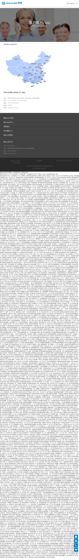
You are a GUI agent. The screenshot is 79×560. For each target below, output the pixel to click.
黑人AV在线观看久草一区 (12, 234)
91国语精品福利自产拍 (60, 354)
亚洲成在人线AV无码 (49, 211)
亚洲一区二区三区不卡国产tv (63, 467)
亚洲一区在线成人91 (70, 441)
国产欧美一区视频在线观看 (59, 276)
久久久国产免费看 (38, 489)
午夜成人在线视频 (25, 368)
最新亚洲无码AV (55, 433)
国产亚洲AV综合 (67, 218)
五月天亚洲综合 (69, 557)
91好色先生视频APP (71, 223)
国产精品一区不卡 (23, 273)
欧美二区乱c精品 (31, 555)
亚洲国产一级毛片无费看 (6, 349)
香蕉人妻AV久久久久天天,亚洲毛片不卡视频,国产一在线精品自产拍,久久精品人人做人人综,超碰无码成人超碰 (29, 176)
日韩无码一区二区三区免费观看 (53, 526)
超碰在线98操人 (35, 368)
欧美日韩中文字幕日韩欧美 (64, 228)
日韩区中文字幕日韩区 (25, 460)
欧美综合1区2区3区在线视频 (32, 373)
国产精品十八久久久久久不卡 (27, 417)
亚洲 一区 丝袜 (33, 191)
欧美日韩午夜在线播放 (13, 339)
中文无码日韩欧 (40, 423)
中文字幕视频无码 (51, 363)
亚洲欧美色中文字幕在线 (6, 308)
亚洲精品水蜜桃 (36, 257)
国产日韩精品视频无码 (24, 520)
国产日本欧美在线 (28, 508)
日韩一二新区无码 (29, 559)
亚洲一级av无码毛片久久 (45, 533)
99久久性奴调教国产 (13, 198)
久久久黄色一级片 (17, 414)
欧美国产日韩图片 (32, 346)
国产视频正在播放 (66, 327)
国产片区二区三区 (22, 453)
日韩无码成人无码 (36, 460)
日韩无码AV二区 (34, 504)
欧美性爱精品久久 (62, 273)
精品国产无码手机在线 (42, 554)
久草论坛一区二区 (19, 475)
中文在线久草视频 (70, 547)
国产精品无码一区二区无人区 (35, 530)
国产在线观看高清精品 (66, 511)
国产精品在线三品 (63, 302)
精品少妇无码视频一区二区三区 (49, 257)
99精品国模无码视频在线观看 (10, 552)
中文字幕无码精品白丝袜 (32, 259)
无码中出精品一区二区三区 (46, 389)
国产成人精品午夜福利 (52, 356)
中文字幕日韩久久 (21, 247)
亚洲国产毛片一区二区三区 (49, 543)
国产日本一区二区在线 (48, 295)
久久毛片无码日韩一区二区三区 (48, 445)
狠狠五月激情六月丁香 (72, 295)
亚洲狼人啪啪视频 (44, 443)
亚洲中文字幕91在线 (31, 218)
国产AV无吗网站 (11, 436)
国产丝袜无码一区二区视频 (51, 254)
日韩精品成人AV (20, 543)
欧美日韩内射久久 (12, 240)
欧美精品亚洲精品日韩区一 (46, 312)
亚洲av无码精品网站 (39, 559)
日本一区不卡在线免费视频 (47, 256)
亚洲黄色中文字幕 (18, 426)
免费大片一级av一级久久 (57, 322)
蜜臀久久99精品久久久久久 (63, 332)
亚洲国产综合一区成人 (43, 482)
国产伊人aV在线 (69, 389)
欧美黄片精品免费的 (71, 407)
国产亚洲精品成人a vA (8, 469)
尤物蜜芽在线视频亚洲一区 (50, 220)
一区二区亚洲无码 (15, 317)
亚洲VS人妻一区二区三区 (34, 397)
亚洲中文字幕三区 (68, 251)
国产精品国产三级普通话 (59, 191)
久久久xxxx (71, 460)
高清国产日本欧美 (30, 193)
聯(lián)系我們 (40, 137)
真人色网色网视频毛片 (57, 518)
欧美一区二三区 (60, 441)
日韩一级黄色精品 (26, 479)
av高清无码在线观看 (13, 188)
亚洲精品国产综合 (52, 268)
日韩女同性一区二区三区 (15, 208)
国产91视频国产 (17, 251)
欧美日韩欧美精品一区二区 (44, 191)
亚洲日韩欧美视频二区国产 (54, 305)
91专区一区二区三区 (29, 360)
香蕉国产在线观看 (62, 377)
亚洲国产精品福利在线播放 (57, 358)
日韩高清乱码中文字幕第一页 (49, 491)
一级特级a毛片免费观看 (21, 535)
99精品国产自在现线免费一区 (44, 183)
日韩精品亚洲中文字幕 (14, 496)
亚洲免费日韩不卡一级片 (14, 354)
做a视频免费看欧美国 (20, 353)
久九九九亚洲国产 (47, 251)
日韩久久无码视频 (43, 361)
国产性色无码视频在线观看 (53, 380)
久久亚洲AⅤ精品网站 (23, 474)
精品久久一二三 (26, 506)
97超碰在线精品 (52, 377)
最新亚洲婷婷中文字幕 (14, 225)
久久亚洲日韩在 (74, 242)
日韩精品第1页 (48, 261)
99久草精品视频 (26, 354)
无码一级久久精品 (36, 322)
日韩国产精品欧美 (33, 324)
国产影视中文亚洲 (55, 503)
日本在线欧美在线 (40, 414)
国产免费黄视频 (67, 285)
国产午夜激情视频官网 (61, 232)
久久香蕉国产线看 (48, 354)
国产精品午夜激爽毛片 (19, 457)
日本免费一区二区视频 (16, 194)
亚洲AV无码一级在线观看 (8, 424)
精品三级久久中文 (30, 271)
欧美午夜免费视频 (65, 400)
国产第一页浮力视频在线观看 (34, 288)
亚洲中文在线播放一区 (53, 509)
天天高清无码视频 (12, 331)
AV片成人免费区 (50, 559)
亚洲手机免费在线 (34, 448)
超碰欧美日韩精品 (32, 274)
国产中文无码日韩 (28, 264)
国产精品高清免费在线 (67, 368)
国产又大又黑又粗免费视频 (25, 210)
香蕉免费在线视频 (36, 235)
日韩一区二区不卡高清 (69, 286)
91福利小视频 (9, 319)
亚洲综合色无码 (61, 445)
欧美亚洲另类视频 (68, 533)
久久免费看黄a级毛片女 (67, 472)
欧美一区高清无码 (52, 281)
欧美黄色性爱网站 (72, 349)
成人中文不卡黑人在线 (21, 274)
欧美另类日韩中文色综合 (38, 395)
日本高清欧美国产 (28, 327)
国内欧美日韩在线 (53, 293)
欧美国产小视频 (63, 346)
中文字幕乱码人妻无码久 (16, 280)
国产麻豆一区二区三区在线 (59, 365)
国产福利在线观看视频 (14, 528)
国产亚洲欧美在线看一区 (43, 402)
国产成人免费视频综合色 (32, 349)
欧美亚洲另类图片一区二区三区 (8, 297)
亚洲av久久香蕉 (12, 315)
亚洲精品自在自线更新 (37, 354)
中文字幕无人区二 (11, 239)
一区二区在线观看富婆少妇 (43, 303)
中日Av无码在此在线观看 (41, 200)
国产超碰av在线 (46, 322)
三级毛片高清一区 (48, 348)
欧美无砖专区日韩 (65, 402)
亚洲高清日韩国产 (36, 416)
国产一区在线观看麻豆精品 (46, 494)
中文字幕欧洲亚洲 (47, 552)
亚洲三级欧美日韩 (45, 358)
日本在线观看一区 (72, 334)
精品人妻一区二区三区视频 (31, 276)
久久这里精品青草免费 (37, 348)
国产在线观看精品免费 (10, 312)
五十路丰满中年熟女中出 (37, 470)
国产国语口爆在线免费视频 (39, 412)
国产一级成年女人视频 (52, 237)
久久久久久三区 (52, 264)
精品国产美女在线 (70, 552)
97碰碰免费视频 (52, 336)
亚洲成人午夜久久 (65, 319)
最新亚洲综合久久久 (49, 331)
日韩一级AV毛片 (30, 302)
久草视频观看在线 (37, 251)
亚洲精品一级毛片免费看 (13, 549)
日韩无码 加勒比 (13, 310)
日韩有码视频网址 (23, 324)
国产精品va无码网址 (26, 406)
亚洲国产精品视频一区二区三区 (44, 249)
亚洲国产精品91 (46, 399)
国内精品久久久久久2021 (40, 521)
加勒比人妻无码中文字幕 (61, 186)
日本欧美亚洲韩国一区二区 (33, 314)
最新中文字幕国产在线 (28, 525)
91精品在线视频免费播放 (40, 343)
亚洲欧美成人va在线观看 (30, 266)
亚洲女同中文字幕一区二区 (9, 235)
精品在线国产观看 (60, 223)
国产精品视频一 (14, 428)
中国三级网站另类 (6, 492)
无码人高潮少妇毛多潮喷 (27, 203)
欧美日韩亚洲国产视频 (9, 218)
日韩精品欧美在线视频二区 (11, 254)
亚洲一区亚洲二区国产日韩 (53, 337)
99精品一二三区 (54, 346)
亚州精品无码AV (41, 465)
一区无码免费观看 (21, 334)
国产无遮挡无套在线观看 (71, 390)
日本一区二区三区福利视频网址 (45, 234)
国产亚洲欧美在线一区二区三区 (17, 346)
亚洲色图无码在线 (62, 264)
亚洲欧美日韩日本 (23, 431)
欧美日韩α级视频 (54, 242)
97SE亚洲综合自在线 (12, 223)
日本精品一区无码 (8, 487)
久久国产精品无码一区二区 (28, 528)
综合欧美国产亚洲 (54, 550)
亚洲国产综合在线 (48, 537)
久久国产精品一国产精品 (43, 463)
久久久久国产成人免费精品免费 (62, 494)
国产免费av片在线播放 (52, 492)
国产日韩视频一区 (33, 389)
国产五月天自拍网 (47, 208)
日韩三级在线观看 (31, 523)
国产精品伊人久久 (19, 419)
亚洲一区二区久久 (35, 297)
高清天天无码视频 (56, 327)
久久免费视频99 (13, 431)
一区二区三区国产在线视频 (55, 475)
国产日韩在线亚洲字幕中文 (27, 196)
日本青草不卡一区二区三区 (26, 489)
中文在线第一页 (19, 337)
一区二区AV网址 (44, 307)
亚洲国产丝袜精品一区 (64, 320)
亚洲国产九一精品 (64, 217)
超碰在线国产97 (57, 244)
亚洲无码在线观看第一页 (13, 329)
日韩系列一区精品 (29, 286)
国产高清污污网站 (20, 218)
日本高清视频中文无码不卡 (18, 511)
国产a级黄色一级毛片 (64, 257)
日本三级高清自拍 (42, 274)
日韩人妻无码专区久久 (59, 183)
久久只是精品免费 (63, 220)
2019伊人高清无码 (30, 513)
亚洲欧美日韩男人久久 (33, 480)
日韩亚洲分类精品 (38, 261)
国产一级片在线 (50, 406)
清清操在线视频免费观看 (68, 477)
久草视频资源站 (21, 298)
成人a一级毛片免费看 (19, 349)
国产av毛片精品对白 (8, 475)
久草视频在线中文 (54, 452)
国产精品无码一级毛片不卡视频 (47, 324)
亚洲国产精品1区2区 (57, 278)
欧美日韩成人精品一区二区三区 (58, 457)
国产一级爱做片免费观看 (35, 431)
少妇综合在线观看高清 (11, 515)
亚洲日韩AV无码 (37, 208)
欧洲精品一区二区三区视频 (51, 269)
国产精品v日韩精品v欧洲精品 (12, 491)
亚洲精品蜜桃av (52, 274)
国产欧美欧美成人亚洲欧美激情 (16, 526)
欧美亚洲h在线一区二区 (9, 334)
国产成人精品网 (42, 421)
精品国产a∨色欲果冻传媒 (24, 484)
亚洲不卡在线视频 (53, 387)
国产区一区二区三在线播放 (7, 337)
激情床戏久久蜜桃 (45, 227)
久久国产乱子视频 (67, 419)
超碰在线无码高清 (9, 358)
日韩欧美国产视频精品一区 (9, 232)
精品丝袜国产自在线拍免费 (39, 462)
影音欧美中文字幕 (32, 377)
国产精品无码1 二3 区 (60, 458)
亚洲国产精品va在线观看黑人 (22, 538)
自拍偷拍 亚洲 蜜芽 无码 (66, 235)
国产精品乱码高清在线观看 (45, 184)
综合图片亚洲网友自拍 (46, 349)
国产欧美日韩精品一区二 (29, 194)
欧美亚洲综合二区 (40, 528)
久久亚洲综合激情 (41, 417)
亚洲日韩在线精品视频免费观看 (46, 429)
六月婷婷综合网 (4, 242)
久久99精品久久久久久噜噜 (17, 177)
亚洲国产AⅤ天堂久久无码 (39, 305)
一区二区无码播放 (6, 203)
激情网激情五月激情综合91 (26, 409)
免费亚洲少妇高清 (5, 317)
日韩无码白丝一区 (55, 368)
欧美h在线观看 (55, 303)
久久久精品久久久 (60, 431)
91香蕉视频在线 (4, 196)
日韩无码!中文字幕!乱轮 (35, 273)
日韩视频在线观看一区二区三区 (42, 179)
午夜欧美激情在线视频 (30, 426)
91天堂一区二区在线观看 (59, 215)
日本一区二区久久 (41, 394)
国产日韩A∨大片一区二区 (42, 438)
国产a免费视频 (19, 266)
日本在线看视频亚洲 (52, 239)
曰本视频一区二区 (63, 385)
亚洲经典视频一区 (70, 358)
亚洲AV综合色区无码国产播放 (56, 499)
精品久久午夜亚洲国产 (14, 406)
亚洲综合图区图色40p (9, 365)
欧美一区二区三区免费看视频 (60, 300)
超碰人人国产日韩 (25, 549)
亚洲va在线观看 (29, 475)
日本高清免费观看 (28, 208)
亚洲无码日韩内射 (71, 290)
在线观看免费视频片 (20, 397)
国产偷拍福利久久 (38, 508)
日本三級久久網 (61, 543)
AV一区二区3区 (47, 453)
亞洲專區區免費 (51, 421)
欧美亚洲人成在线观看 (29, 414)
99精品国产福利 (21, 315)
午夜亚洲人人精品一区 (10, 484)
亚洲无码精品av (38, 225)
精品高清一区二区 (65, 205)
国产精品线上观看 (59, 508)
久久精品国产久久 (14, 509)
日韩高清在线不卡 (49, 186)
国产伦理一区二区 (43, 474)
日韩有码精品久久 (64, 242)
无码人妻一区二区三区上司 (30, 387)
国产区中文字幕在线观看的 (9, 298)
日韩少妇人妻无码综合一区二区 (17, 292)
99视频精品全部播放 (37, 498)
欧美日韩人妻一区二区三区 (35, 535)
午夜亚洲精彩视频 (6, 412)
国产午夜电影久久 (51, 228)
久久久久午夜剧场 (62, 373)
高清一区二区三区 (29, 518)
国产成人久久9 (54, 385)
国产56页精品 (63, 194)
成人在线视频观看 (32, 421)
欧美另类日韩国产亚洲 (27, 252)
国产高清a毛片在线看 (27, 407)
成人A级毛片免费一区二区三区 (44, 426)
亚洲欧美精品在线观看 (19, 183)
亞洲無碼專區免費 (60, 538)
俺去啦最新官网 (33, 365)
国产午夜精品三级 (48, 535)
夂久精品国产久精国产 (37, 211)
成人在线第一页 (64, 487)
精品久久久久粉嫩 (65, 509)
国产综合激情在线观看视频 (33, 315)
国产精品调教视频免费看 (12, 343)
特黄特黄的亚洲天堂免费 (63, 363)
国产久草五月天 (21, 423)
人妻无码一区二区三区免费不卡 (11, 441)
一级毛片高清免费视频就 (71, 315)
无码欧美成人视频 (57, 496)
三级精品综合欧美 (26, 516)
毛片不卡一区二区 (42, 266)
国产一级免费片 (74, 336)
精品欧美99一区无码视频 (39, 281)
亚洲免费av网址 (69, 222)
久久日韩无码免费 (44, 320)
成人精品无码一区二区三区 (45, 375)
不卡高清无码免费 (53, 513)
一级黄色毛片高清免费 (44, 503)
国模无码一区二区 (10, 227)
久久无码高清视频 (24, 400)
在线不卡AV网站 (64, 452)
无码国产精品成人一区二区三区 (37, 363)
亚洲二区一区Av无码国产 (13, 252)
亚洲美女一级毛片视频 (15, 506)
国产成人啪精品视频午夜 (54, 252)
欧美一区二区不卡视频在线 (44, 280)
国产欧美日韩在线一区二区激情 (40, 383)
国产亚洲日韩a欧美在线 (46, 292)
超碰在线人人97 (27, 412)
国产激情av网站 (45, 436)
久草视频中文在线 (42, 336)
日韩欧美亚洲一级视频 (52, 465)
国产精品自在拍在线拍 (51, 213)
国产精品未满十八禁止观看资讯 (18, 377)
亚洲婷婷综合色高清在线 (18, 394)
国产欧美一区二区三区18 (69, 249)
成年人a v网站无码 (45, 472)
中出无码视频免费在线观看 (9, 411)
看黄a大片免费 (70, 504)
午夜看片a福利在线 (20, 302)
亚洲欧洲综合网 (48, 244)
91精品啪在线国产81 (22, 389)
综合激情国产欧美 (11, 474)
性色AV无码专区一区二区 (53, 528)
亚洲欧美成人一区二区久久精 (45, 263)
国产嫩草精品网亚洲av (25, 383)
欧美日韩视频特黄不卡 (60, 515)
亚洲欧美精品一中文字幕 (26, 268)
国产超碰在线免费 (43, 217)
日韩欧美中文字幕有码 (14, 463)
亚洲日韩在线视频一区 (38, 186)
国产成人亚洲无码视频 (58, 314)
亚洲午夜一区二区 (33, 320)
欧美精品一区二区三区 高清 (7, 244)
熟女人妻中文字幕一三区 (56, 486)
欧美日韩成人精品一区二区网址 (29, 317)
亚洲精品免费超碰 (15, 205)
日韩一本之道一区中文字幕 (21, 363)
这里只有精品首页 (71, 191)
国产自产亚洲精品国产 (45, 247)
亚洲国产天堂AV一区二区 (27, 501)
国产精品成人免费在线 (16, 477)
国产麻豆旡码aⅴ (58, 426)
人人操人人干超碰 (22, 402)
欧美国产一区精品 (71, 429)
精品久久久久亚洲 (45, 540)
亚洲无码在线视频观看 (19, 193)
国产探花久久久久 (40, 286)
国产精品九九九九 (31, 511)
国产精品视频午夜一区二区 (31, 308)
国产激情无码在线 (44, 486)
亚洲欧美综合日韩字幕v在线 (28, 441)
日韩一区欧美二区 (36, 491)
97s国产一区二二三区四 (62, 310)
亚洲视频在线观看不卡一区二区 (57, 181)
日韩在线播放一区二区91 (26, 343)
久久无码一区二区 (17, 429)
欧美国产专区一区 (25, 491)
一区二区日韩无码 (48, 508)
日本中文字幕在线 (29, 269)
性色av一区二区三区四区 (15, 263)
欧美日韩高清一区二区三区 (9, 261)
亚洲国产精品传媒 (18, 319)
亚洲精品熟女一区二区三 (39, 228)
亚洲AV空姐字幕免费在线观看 (38, 440)
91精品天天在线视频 (69, 475)
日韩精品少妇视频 (63, 395)
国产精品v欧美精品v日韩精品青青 (46, 467)
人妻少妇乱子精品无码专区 (9, 389)
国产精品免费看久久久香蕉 (41, 203)
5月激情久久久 (26, 348)
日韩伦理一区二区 (17, 412)
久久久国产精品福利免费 (25, 228)
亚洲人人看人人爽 (11, 201)
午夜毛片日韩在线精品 (65, 474)
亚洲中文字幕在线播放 (31, 547)
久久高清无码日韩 (6, 438)
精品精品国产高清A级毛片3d (15, 327)
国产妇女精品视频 (34, 339)
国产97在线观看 (29, 457)
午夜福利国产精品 (58, 537)
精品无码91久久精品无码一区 (28, 463)
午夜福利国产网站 (65, 440)
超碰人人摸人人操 (51, 414)
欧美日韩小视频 (38, 407)
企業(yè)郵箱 (16, 164)
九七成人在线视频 (18, 276)
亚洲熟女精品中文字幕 (35, 223)
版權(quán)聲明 (15, 162)
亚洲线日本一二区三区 (33, 307)
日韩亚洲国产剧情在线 (25, 498)
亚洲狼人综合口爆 (37, 404)
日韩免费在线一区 (23, 191)
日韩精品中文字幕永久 (11, 307)
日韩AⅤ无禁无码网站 (69, 196)
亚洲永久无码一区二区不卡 (25, 450)
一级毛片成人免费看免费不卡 (50, 198)
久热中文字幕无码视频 (57, 540)
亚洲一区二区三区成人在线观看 (29, 361)
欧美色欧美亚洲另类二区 (12, 285)
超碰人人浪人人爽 (64, 293)
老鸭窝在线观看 (72, 395)
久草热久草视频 (67, 542)
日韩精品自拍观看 (56, 446)
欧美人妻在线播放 (49, 329)
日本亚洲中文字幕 (17, 387)
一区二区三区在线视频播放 (23, 244)
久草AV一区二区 (59, 317)
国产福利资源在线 (65, 225)
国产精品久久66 (11, 537)
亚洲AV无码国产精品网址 (32, 293)
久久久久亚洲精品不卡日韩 (57, 383)
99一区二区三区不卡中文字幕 (57, 523)
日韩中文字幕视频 (64, 303)
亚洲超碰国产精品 (58, 411)
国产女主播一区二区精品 (21, 300)
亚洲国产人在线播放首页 (18, 259)
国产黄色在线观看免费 (57, 218)
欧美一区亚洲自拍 (30, 446)
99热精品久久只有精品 (23, 232)
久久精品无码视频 (56, 399)
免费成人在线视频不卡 (56, 455)
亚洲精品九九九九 (23, 223)
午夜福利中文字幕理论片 (44, 365)
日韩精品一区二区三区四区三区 (55, 382)
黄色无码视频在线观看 (40, 366)
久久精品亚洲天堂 (11, 402)
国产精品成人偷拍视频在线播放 (55, 394)
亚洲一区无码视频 (6, 404)
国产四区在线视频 (70, 406)
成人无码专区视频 (66, 252)
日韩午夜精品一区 (11, 385)
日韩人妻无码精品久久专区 (17, 378)
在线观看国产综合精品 (25, 305)
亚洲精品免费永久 (30, 554)
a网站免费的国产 (37, 496)
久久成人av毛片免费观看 (71, 240)
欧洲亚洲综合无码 (64, 254)
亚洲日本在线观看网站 (54, 266)
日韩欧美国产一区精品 (19, 249)
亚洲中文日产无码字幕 (72, 412)
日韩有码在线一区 (62, 521)
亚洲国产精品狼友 (41, 378)
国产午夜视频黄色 (25, 215)
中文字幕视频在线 (51, 378)
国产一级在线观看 (61, 378)
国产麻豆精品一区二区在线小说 (12, 545)
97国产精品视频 (50, 317)
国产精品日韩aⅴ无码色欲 (72, 394)
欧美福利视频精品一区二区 (14, 470)
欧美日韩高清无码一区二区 (10, 184)
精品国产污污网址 (48, 515)
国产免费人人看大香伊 (42, 360)
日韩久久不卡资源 (65, 528)
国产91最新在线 (10, 559)
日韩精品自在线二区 (18, 356)
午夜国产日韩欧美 (22, 385)
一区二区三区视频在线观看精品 (42, 344)
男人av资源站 (41, 317)
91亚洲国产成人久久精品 (14, 525)
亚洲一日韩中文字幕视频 (20, 487)
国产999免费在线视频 (40, 196)
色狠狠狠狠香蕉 (51, 434)
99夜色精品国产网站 (57, 453)
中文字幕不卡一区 (24, 339)
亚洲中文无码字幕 (43, 377)
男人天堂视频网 (26, 211)
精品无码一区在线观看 (59, 184)
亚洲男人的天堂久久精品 (44, 246)
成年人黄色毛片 (12, 186)
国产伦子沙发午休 (5, 494)
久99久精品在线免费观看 (44, 547)
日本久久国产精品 (16, 211)
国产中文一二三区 (63, 268)
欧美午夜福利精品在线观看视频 (62, 484)
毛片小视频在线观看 (67, 353)
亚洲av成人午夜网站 (61, 414)
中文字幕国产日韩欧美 (43, 242)
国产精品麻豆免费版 (69, 549)
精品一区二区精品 (34, 232)
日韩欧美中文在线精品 (11, 450)
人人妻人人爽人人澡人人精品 (69, 531)
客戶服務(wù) (40, 133)
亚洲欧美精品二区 (58, 533)
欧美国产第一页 (68, 486)
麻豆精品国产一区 (56, 477)
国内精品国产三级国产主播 (16, 465)
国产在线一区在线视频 (39, 237)
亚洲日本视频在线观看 (72, 375)
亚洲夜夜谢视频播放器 (39, 201)
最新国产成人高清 (63, 554)
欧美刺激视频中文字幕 (45, 276)
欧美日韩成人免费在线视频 (66, 269)
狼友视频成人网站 (5, 205)
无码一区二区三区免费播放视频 (62, 525)
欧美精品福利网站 (15, 533)
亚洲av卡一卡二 (25, 533)
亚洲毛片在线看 (19, 559)
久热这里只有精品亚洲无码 (33, 298)
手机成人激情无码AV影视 (68, 506)
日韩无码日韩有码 (68, 540)
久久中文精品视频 (58, 348)
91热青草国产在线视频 (55, 443)
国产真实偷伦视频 (49, 525)
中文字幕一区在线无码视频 (43, 446)
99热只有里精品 (22, 184)
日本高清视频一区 (20, 303)
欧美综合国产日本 (5, 177)
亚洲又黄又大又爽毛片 (27, 496)
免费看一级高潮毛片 (13, 504)
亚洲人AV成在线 (48, 290)
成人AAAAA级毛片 (60, 256)
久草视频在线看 (4, 222)
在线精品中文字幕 (17, 508)
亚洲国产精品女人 (48, 484)
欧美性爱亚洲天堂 (60, 295)
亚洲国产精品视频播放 (55, 482)
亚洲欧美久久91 (21, 312)
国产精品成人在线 (72, 288)
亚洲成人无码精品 (9, 274)
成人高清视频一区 (70, 256)
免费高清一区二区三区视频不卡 (28, 428)
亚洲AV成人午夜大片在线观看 (67, 448)
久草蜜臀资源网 (21, 411)
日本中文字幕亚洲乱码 (62, 298)
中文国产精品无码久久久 (30, 503)
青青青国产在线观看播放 (33, 540)
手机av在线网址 (13, 443)
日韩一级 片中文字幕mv (10, 283)
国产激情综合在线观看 (42, 513)
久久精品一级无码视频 (32, 353)
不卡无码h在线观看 (52, 555)
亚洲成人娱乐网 (31, 402)
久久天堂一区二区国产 (23, 297)
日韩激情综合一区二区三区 (63, 211)
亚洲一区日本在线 (62, 361)
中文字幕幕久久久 (42, 428)
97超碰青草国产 (23, 320)
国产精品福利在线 (73, 194)
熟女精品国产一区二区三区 (29, 545)
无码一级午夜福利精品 (68, 443)
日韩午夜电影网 (31, 482)
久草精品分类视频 (53, 474)
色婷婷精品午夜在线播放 (12, 268)
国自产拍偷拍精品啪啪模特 (21, 448)
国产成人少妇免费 (33, 217)
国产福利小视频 (7, 181)
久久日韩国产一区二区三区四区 (32, 189)
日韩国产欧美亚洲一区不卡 (39, 509)
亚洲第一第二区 (4, 409)
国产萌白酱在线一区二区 (28, 557)
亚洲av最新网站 (33, 474)
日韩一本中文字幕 (30, 378)
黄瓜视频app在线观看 (13, 246)
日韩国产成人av (67, 426)
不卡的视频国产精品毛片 (46, 411)
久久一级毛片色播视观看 (47, 516)
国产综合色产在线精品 (49, 538)
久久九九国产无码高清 (41, 302)
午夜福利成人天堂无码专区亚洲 (39, 549)
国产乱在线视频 (43, 308)
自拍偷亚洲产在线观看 (37, 331)
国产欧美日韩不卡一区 (59, 450)
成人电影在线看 (58, 249)
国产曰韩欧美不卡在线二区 (55, 230)
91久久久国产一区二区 (53, 210)
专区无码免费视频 (30, 526)
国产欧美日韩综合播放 (66, 360)
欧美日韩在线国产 (32, 242)
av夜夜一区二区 (48, 450)
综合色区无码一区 (46, 314)
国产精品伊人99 (46, 416)
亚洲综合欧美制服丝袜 (25, 395)
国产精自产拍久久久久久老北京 (63, 189)
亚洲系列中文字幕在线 (43, 545)
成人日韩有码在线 (14, 305)
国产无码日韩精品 (52, 412)
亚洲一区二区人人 (33, 181)
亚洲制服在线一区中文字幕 (60, 208)
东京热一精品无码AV (54, 360)
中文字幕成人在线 (56, 472)
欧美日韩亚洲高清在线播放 (9, 295)
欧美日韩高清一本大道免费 (51, 498)
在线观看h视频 (54, 545)
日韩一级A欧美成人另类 (42, 385)
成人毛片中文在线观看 (32, 247)
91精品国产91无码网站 (30, 319)
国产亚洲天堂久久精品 (67, 177)
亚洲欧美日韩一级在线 (61, 460)
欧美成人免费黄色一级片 (57, 271)
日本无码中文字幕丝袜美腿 (63, 324)
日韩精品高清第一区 (48, 370)
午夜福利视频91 (68, 438)
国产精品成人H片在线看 (8, 303)
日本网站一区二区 (61, 351)
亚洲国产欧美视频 (32, 487)
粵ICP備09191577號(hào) (39, 170)
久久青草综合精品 (16, 557)
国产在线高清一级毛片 (20, 540)
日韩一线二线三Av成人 (48, 460)
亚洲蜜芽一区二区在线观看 (21, 351)
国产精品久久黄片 (31, 394)
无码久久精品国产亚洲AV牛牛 (48, 373)
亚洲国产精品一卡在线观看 (58, 416)
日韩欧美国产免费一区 (63, 489)
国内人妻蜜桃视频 (63, 203)
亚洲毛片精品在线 (5, 377)
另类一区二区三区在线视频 (53, 506)
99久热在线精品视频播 (70, 344)
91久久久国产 (28, 462)
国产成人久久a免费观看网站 (10, 460)
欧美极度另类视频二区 (44, 487)
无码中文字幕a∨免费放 (17, 200)
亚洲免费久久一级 (70, 339)
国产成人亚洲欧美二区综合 (43, 531)
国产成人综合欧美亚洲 (22, 278)
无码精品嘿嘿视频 (54, 480)
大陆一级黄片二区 (12, 472)
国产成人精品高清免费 (59, 552)
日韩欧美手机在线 (25, 329)
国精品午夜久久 (57, 261)
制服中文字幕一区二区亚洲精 (47, 310)
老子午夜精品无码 (66, 337)
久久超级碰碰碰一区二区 (40, 210)
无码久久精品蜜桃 (72, 492)
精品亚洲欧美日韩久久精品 (17, 554)
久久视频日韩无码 (55, 402)
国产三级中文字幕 (52, 521)
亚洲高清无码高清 (70, 329)
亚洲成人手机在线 (69, 280)
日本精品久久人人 (17, 492)
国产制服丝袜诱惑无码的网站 (16, 373)
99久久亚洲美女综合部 (14, 501)
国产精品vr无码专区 (37, 332)
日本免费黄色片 (50, 201)
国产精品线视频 (53, 320)
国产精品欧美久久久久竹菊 (30, 429)
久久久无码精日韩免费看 (38, 406)
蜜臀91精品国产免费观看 (52, 341)
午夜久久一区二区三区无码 (9, 455)
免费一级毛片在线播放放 (43, 334)
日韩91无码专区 (21, 399)
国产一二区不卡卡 (72, 365)
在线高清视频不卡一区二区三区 (67, 239)
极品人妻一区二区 (8, 276)
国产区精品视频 (43, 448)
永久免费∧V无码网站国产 (62, 516)
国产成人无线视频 (12, 499)
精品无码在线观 (41, 337)
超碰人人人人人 (71, 457)
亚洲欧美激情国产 (33, 310)
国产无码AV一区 (68, 325)
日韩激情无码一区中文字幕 (64, 343)
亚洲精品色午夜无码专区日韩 (25, 237)
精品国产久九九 (74, 446)
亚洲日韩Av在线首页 (58, 297)
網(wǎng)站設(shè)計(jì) (64, 162)
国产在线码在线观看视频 (46, 259)
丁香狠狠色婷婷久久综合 (57, 390)
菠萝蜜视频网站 (45, 235)
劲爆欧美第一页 (51, 409)
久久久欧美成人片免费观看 (32, 445)
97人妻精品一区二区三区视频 (42, 518)
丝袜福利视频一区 (10, 217)
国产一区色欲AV (21, 239)
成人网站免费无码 (24, 504)
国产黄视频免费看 (59, 222)
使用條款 (39, 162)
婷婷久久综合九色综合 (21, 452)
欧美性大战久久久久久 (58, 280)
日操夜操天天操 (8, 467)
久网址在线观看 (22, 371)
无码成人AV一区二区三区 (6, 269)
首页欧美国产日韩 (50, 557)
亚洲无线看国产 (54, 235)
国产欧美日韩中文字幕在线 (47, 339)
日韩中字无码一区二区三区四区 (65, 462)
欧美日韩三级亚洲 (27, 251)
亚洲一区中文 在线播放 (66, 283)
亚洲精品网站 (16, 203)
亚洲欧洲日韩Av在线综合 (59, 407)
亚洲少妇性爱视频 (37, 206)
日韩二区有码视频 (36, 205)
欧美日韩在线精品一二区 (6, 351)
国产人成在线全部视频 (49, 431)
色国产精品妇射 (16, 516)
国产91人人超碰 (13, 371)
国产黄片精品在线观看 (41, 409)
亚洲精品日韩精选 (6, 259)
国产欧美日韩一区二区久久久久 (26, 240)
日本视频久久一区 (11, 458)
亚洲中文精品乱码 (58, 251)
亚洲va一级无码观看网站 (13, 322)
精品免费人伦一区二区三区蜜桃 (67, 198)
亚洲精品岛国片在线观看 (26, 254)
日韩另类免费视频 (60, 429)
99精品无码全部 (13, 242)
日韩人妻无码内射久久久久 (9, 423)
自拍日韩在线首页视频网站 (23, 213)
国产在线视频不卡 (68, 278)
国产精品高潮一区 (59, 315)
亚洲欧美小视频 (51, 366)
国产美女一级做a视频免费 (30, 263)
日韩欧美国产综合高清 (23, 295)
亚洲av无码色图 (9, 535)
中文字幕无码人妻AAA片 (37, 283)
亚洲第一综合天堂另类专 (22, 227)
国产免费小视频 (60, 331)
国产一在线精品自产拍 (33, 494)
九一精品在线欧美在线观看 (63, 520)
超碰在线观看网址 (33, 325)
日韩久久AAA (9, 183)
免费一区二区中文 (10, 314)
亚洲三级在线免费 (45, 455)
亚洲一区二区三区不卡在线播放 (67, 530)
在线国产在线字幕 (54, 194)
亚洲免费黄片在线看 (42, 188)
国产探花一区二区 (8, 426)
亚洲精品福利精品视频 (63, 501)
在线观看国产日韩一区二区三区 (28, 234)
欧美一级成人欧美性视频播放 (58, 479)
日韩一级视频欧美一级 (43, 346)
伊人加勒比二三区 (10, 390)
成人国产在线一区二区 (29, 492)
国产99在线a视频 (60, 557)
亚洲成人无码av (6, 511)
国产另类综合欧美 (71, 276)
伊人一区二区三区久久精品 (16, 360)
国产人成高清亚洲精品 (50, 351)
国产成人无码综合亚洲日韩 (25, 515)
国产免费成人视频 (60, 406)
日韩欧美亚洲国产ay (39, 356)
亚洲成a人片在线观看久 (8, 300)
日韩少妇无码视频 (47, 285)
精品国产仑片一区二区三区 (12, 368)
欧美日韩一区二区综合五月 (46, 325)
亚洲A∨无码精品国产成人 (38, 341)
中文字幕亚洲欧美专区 (27, 366)
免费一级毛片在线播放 (24, 331)
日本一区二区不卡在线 (44, 218)
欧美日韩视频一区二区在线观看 (66, 555)
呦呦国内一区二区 (40, 240)
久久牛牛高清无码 (5, 533)
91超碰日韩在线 (29, 356)
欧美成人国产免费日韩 (41, 501)
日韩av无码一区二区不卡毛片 (8, 523)
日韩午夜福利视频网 (67, 399)
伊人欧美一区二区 (46, 278)
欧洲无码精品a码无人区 (17, 286)
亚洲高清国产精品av (36, 215)
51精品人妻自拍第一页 (30, 465)
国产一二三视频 (61, 412)
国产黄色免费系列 (9, 344)
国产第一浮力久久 (27, 382)
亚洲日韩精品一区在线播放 (10, 421)
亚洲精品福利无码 (9, 302)
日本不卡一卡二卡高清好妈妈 (61, 292)
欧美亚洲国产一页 (5, 378)
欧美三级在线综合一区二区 (34, 453)
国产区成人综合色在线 (24, 283)
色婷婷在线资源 (53, 200)
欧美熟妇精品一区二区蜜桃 (32, 390)
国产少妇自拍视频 (35, 472)
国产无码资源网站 (69, 193)
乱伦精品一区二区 (67, 305)
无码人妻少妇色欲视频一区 (59, 397)
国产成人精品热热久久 (49, 332)
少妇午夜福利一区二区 (67, 503)
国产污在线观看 (40, 526)
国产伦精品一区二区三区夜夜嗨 (24, 521)
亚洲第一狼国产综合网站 (56, 307)
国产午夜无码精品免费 (30, 280)
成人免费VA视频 (52, 343)
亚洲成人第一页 (26, 470)
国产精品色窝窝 (52, 501)
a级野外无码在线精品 (42, 523)
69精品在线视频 (42, 239)
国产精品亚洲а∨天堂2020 (59, 371)
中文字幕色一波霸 (42, 419)
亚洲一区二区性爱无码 (6, 434)
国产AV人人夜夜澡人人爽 (39, 382)
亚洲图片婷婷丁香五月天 (65, 387)
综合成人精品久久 (47, 177)
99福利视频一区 (34, 533)
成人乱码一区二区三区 (66, 469)
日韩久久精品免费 (72, 378)
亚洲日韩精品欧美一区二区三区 (66, 213)
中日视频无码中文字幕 (46, 300)
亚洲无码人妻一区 (31, 423)
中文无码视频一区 (14, 196)
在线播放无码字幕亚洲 (63, 336)
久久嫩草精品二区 (46, 397)
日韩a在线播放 (22, 242)
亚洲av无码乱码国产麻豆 (37, 213)
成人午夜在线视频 (5, 375)
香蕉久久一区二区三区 (52, 423)
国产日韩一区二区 (55, 205)
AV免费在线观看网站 (65, 266)
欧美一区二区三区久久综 (25, 281)
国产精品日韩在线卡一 (17, 264)
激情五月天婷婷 (69, 317)
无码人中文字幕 (40, 557)
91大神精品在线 (22, 307)
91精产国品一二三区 (70, 322)
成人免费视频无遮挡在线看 (50, 288)
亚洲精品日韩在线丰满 (63, 409)
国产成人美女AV (50, 240)
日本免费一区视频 (31, 336)
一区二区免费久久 (59, 259)
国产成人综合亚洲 (17, 392)
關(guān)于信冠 (40, 120)
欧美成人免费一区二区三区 (34, 371)
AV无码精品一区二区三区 (10, 399)
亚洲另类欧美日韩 (73, 377)
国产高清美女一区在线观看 (57, 436)
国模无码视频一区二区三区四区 (29, 375)
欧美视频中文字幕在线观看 (7, 290)
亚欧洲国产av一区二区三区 (43, 193)
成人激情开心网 (14, 498)
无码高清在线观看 (29, 179)
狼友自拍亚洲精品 (59, 389)
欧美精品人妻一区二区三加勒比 (42, 327)
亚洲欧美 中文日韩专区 (47, 315)
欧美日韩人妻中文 (53, 308)
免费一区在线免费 (9, 266)
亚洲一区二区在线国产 (22, 217)
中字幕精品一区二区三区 (6, 448)
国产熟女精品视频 (50, 441)
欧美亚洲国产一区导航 (14, 361)
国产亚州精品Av (39, 525)
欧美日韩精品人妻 (72, 351)
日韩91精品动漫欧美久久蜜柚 (33, 177)
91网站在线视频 (6, 264)
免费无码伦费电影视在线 (56, 438)
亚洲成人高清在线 (37, 198)
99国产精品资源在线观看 (49, 206)
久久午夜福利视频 (8, 419)
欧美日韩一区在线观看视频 (38, 506)
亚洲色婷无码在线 (31, 249)
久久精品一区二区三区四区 (49, 273)
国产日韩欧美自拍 (23, 443)
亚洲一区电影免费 (32, 184)
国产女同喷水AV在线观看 (11, 273)
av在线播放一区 (13, 324)
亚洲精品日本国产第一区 (14, 550)
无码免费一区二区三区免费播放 (16, 513)
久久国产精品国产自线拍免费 (15, 486)
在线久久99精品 (69, 383)
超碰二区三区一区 (22, 220)
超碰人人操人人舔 (62, 491)
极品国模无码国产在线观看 (25, 370)
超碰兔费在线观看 (19, 469)
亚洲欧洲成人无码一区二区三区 (10, 320)
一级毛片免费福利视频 (36, 285)
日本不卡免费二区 (16, 407)
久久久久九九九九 (69, 312)
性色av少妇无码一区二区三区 (67, 237)
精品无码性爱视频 (32, 542)
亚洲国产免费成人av (53, 469)
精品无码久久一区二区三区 (35, 537)
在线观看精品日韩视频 (37, 244)
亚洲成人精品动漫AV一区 (40, 252)
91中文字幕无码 (47, 496)
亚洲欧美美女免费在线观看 (59, 247)
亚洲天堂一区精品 (30, 380)
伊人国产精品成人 (26, 222)
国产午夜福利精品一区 (41, 469)
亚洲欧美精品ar (56, 424)
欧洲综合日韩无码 (66, 179)
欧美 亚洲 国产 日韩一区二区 (35, 220)
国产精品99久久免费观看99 (34, 399)
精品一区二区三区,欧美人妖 (55, 549)
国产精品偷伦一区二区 (26, 198)
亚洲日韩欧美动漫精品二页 (23, 341)
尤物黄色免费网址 (27, 404)
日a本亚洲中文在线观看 (14, 257)
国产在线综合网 (57, 353)
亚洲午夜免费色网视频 (58, 344)
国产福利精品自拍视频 (11, 520)
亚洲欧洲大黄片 (67, 526)
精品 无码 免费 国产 (69, 537)
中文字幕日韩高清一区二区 (37, 400)
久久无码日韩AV (36, 516)
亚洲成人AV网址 (13, 395)
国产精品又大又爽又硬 (48, 189)
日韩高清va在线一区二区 (23, 235)
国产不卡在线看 (61, 392)
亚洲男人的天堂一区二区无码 (11, 325)
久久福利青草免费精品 (55, 188)
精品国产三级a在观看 (7, 518)
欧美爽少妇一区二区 (31, 239)
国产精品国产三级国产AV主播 (55, 196)
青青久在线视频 (20, 293)
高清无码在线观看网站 (58, 547)
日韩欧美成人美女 (70, 450)
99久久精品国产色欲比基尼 (22, 290)
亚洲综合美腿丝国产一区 (53, 440)
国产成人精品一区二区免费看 (25, 201)
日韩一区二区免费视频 (57, 193)
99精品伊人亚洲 (23, 325)
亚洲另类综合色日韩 (65, 480)
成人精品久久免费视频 (9, 247)
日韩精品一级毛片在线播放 (71, 307)
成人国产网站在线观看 (8, 503)
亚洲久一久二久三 (37, 222)
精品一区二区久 (56, 177)
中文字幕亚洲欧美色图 (32, 312)
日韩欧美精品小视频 (59, 263)
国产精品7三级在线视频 (27, 225)
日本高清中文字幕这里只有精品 (28, 246)
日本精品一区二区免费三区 (16, 189)
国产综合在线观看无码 (67, 227)
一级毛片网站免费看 (19, 380)
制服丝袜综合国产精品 (6, 392)
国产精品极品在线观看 (62, 366)
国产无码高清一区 (34, 300)
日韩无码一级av (17, 467)
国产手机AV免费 (64, 433)
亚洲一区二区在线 (19, 344)
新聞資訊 (40, 128)
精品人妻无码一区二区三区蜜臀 (51, 225)
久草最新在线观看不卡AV (23, 416)
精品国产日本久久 (71, 206)
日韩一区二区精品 (70, 184)
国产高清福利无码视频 (6, 414)
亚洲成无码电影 (31, 385)
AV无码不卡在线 (56, 179)
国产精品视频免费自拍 (50, 489)
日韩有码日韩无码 (51, 520)
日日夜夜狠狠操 (71, 479)
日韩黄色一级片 (7, 387)
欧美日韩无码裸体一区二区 (9, 416)
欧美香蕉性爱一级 (44, 181)
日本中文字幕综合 (42, 555)
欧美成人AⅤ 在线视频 (23, 440)
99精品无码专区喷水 (33, 452)
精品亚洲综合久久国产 (59, 375)
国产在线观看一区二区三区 (51, 283)
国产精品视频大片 (14, 409)
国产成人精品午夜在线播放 (24, 186)
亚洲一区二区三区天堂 (31, 337)
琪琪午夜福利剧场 (24, 285)
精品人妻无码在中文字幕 (40, 264)
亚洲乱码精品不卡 (67, 244)
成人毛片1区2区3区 (68, 496)
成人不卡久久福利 (34, 455)
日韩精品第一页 (7, 394)
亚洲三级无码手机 (71, 416)
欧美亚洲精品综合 (44, 480)
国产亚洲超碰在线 (30, 303)
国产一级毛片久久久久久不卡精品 (41, 479)
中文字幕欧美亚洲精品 (19, 433)
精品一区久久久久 (11, 237)
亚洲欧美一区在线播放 (35, 278)
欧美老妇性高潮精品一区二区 (38, 434)
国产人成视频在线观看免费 (54, 419)
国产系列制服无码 (11, 220)
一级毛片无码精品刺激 (20, 336)
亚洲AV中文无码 (62, 470)
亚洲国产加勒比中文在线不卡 (9, 210)
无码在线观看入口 (31, 183)
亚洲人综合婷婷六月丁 (53, 319)
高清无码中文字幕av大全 (29, 467)
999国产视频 (72, 308)
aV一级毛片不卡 (72, 361)
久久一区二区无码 (38, 254)
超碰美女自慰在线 (68, 463)
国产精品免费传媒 (52, 302)
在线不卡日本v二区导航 (24, 230)
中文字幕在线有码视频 (60, 370)
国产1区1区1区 (21, 271)
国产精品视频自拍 (53, 448)
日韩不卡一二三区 (40, 380)
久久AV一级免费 (51, 392)
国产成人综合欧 (73, 203)
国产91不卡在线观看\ (10, 293)
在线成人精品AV (47, 371)
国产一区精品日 (69, 434)
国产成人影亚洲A (21, 523)
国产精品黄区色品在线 (18, 445)
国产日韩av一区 (45, 205)
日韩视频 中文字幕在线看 (41, 475)
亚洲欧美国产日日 (64, 465)
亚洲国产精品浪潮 (33, 443)
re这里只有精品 (54, 203)
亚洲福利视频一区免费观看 (60, 349)
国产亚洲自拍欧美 (71, 445)
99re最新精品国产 (13, 281)
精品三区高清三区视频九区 (52, 511)
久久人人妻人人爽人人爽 (60, 535)
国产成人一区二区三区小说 (43, 271)
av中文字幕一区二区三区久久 (18, 480)
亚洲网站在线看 (59, 234)
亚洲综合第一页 (47, 407)
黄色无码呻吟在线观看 (13, 383)
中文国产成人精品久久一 (69, 455)
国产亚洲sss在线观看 (70, 331)
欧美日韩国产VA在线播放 (14, 348)
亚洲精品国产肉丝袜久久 (14, 479)
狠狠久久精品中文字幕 (51, 470)
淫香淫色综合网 (52, 361)
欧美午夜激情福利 (38, 450)
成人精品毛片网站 (49, 458)
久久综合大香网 (30, 438)
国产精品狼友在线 (55, 227)
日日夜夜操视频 (70, 431)
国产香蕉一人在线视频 (58, 246)
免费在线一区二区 (70, 523)
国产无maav (17, 366)
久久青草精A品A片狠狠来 (40, 268)
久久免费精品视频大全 (66, 428)
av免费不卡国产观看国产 (11, 191)
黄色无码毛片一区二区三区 (23, 424)
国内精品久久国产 (20, 314)
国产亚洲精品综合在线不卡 (42, 457)
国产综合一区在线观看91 (29, 477)
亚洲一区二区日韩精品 (14, 215)
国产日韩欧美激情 (23, 552)
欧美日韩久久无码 (11, 271)
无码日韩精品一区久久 (57, 463)
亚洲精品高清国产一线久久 (47, 232)
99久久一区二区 (60, 434)
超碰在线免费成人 (59, 312)
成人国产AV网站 (62, 423)
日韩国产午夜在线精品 (65, 545)
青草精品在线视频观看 (15, 222)
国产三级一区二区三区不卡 (31, 486)
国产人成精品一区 (63, 308)
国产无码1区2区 (60, 421)
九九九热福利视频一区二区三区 (27, 188)
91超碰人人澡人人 (26, 257)
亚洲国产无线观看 (54, 217)
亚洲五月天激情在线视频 (66, 341)
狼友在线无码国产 (66, 188)
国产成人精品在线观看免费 (32, 358)
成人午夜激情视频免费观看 (48, 298)
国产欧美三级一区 (42, 499)
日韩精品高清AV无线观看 (11, 228)
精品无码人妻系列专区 (47, 297)
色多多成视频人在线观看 (19, 288)
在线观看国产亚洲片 (13, 417)
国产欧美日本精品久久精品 (71, 348)
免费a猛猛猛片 (17, 332)
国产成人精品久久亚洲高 (9, 555)
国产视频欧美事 (22, 499)
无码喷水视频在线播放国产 (36, 351)
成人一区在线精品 (31, 334)
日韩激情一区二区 (35, 227)
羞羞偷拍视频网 (73, 220)
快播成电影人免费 (73, 268)
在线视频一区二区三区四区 (65, 356)
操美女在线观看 (11, 521)
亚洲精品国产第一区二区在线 (18, 494)
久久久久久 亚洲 (62, 288)
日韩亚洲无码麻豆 (19, 358)
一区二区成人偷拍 (29, 200)
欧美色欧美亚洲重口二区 (48, 223)
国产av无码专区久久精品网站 (20, 181)
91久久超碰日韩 (19, 503)
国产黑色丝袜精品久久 (30, 419)
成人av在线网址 (59, 240)
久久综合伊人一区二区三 (12, 206)
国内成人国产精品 (72, 354)
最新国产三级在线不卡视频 (20, 542)
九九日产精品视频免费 (23, 472)
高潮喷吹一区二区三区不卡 (61, 417)
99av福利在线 (19, 179)
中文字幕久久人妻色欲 (25, 206)
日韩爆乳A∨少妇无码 (18, 256)
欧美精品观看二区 (44, 504)
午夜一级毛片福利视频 (31, 433)
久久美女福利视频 (41, 319)
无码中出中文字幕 (6, 256)
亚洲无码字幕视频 (10, 543)
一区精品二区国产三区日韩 (69, 261)
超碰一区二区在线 (47, 215)
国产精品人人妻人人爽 (36, 538)
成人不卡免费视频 (67, 482)
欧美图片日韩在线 (65, 550)
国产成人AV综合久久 (21, 537)
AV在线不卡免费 (37, 370)
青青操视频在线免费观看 (45, 353)
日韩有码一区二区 (26, 322)
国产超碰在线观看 (40, 492)
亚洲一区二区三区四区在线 (67, 210)
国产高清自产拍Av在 (37, 458)
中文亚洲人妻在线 (72, 370)
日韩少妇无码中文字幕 (54, 428)
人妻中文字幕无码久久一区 (24, 458)
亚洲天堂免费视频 (12, 230)
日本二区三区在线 (42, 387)
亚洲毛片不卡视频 (32, 499)
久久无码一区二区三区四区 (66, 513)
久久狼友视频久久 (25, 205)
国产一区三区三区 (10, 179)
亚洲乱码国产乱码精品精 (37, 290)
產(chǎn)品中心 (40, 124)
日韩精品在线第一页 (66, 424)
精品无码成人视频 (17, 404)
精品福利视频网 (29, 344)
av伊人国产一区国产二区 (19, 438)
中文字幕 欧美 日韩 (71, 538)
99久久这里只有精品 (12, 489)
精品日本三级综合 (61, 206)
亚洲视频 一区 (40, 511)
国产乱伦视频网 (22, 421)
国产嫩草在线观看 (12, 370)
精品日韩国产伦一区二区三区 (57, 504)
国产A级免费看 (65, 446)
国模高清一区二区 (60, 339)
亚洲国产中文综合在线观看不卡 (21, 434)
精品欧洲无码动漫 (69, 314)
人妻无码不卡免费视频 (25, 509)
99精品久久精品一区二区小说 (33, 543)
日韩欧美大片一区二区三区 (52, 400)
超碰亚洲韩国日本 (62, 274)
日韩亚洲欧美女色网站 (51, 395)
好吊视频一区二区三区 (64, 200)
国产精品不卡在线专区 (9, 213)
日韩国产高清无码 (45, 390)
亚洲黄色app (60, 281)
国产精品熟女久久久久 (23, 455)
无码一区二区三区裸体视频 (17, 547)
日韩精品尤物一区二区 (28, 550)
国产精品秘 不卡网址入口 (14, 382)
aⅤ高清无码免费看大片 (33, 292)
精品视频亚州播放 (28, 392)
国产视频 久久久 (74, 433)
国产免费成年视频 (36, 424)
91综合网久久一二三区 (44, 433)
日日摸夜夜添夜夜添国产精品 (59, 334)
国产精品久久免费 (18, 308)
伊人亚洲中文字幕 (22, 530)
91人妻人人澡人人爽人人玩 (31, 256)
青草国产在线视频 (38, 515)
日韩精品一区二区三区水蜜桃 (39, 230)
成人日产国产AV (39, 269)
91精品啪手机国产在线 (43, 194)
